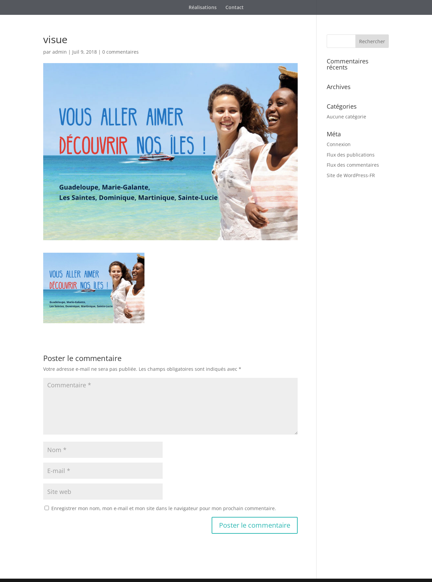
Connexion (339, 144)
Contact (234, 7)
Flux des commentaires (353, 165)
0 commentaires (120, 52)
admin (59, 52)
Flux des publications (351, 154)
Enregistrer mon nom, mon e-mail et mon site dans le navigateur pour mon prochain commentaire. (163, 508)
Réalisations (203, 7)
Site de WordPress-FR (351, 175)
